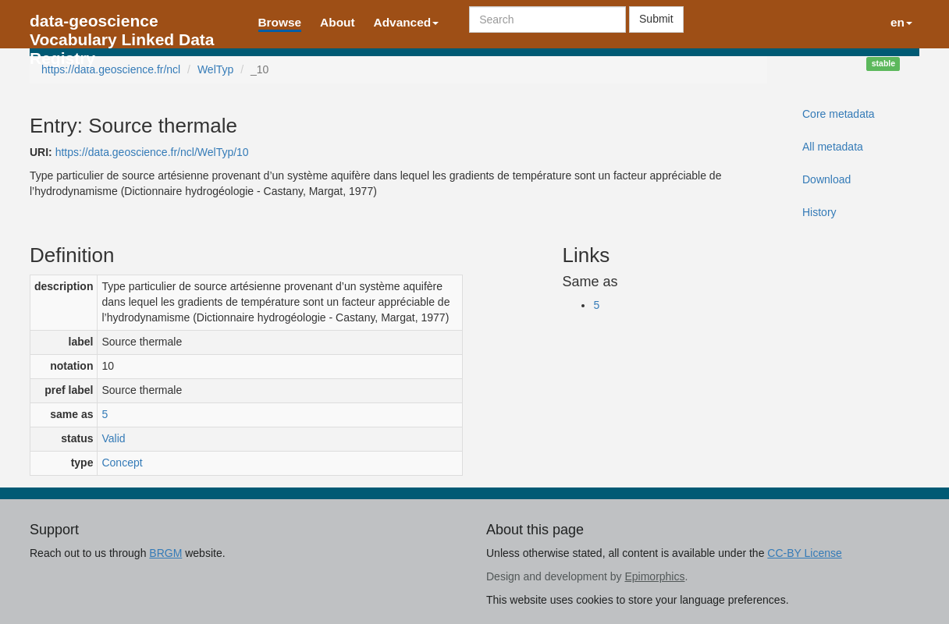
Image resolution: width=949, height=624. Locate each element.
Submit (656, 18)
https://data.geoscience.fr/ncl (110, 69)
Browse (280, 22)
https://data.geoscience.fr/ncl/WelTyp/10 (152, 152)
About (337, 22)
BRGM (165, 553)
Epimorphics (654, 576)
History (819, 212)
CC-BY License (804, 553)
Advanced (406, 22)
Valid (113, 438)
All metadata (832, 146)
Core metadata (838, 114)
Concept (121, 462)
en (901, 22)
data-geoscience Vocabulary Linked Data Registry (122, 25)
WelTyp (215, 69)
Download (826, 179)
